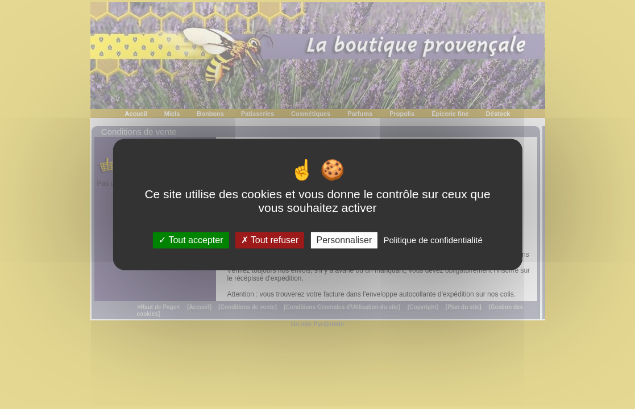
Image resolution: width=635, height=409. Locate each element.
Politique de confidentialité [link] (432, 240)
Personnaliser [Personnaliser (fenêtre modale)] (344, 240)
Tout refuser (270, 240)
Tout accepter (191, 240)
